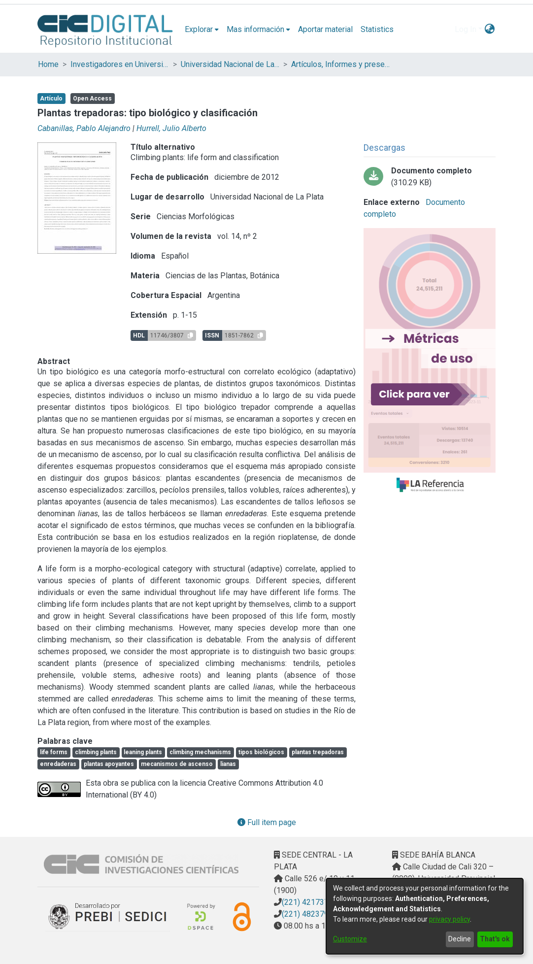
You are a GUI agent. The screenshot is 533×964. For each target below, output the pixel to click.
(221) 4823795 (307, 914)
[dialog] (424, 916)
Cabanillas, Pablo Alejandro (84, 128)
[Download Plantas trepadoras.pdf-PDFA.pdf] (430, 177)
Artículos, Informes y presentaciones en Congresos (340, 64)
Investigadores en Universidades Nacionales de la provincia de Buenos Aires (119, 64)
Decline (459, 939)
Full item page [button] (266, 822)
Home (48, 64)
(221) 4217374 (307, 902)
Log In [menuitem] (465, 29)
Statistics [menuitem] (377, 29)
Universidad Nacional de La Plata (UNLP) (230, 64)
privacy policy (449, 919)
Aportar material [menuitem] (325, 29)
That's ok (495, 939)
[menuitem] (202, 29)
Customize (350, 939)
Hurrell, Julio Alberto (171, 128)
